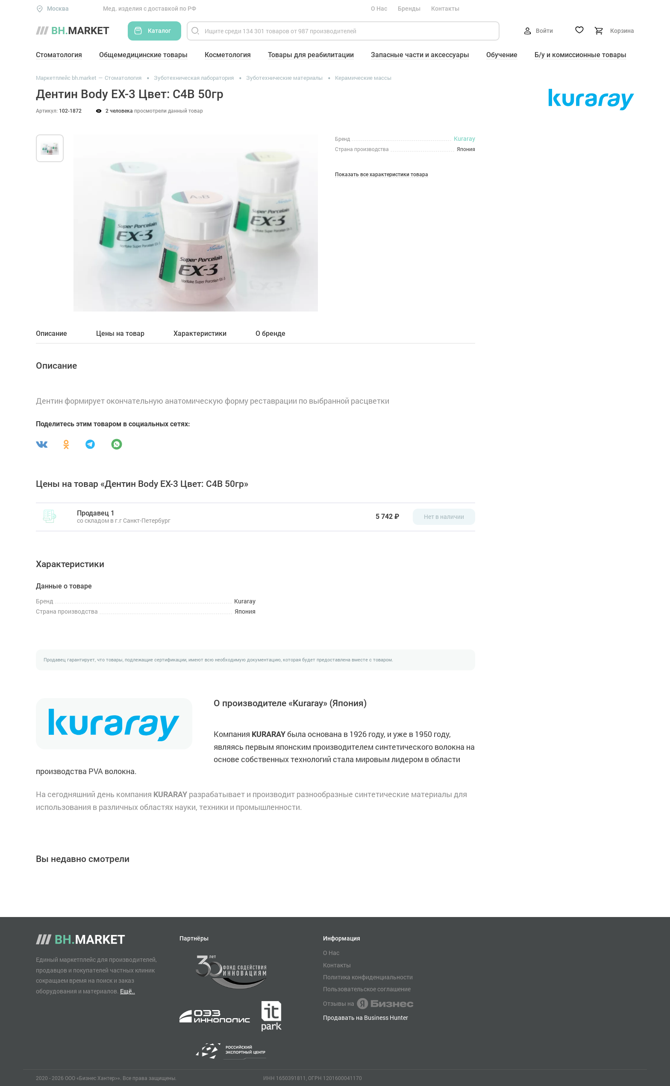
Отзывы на (368, 1003)
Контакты (445, 8)
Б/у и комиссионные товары (580, 55)
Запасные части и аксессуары (420, 55)
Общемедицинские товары (143, 55)
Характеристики (199, 334)
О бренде (270, 334)
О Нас (379, 8)
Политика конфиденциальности (368, 977)
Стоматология (59, 55)
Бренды (409, 8)
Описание (51, 334)
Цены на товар (120, 334)
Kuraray (464, 138)
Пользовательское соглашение (367, 989)
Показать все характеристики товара (381, 175)
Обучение (501, 55)
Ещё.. (127, 991)
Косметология (228, 55)
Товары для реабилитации (311, 55)
